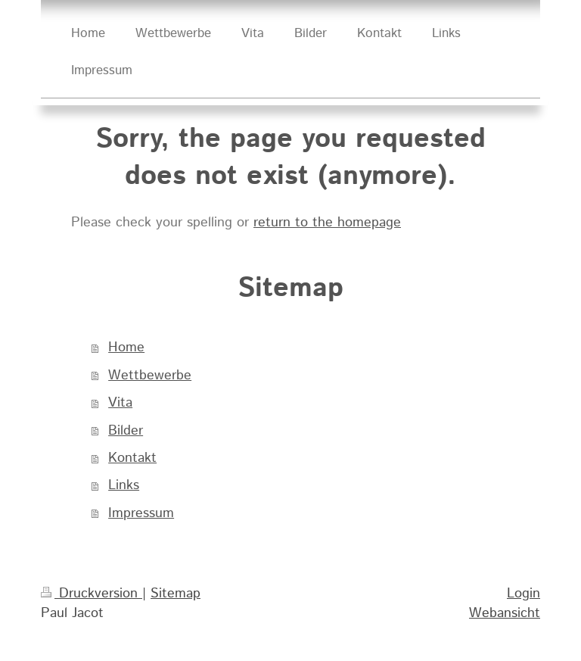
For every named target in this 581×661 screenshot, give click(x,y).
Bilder (125, 431)
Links (123, 485)
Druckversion (91, 593)
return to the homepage (327, 222)
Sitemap (175, 593)
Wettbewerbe (149, 375)
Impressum (141, 513)
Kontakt (132, 458)
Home (126, 347)
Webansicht (504, 613)
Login (523, 593)
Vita (120, 403)
